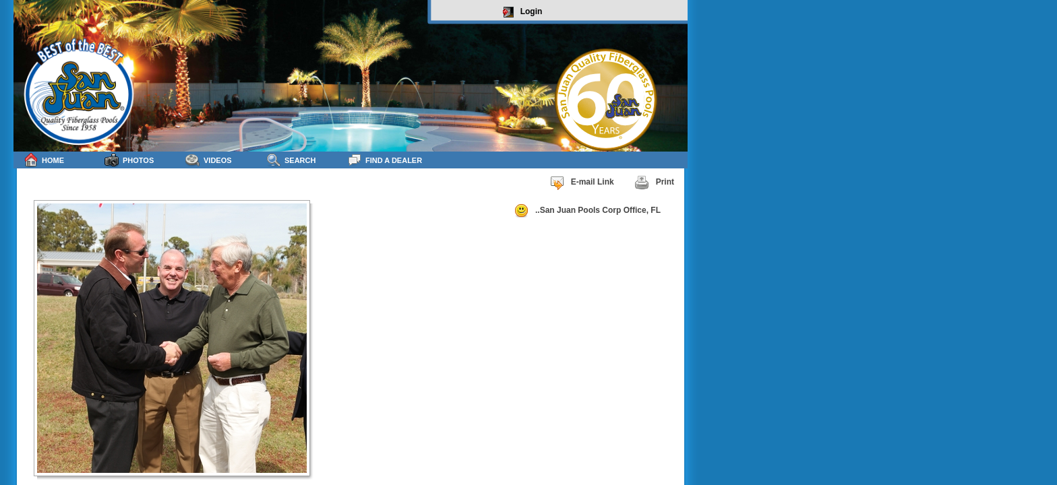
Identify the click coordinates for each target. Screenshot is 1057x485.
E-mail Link (581, 182)
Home (44, 160)
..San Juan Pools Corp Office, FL (587, 210)
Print (654, 182)
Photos (129, 160)
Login (523, 12)
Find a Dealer (384, 160)
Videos (208, 160)
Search (290, 160)
